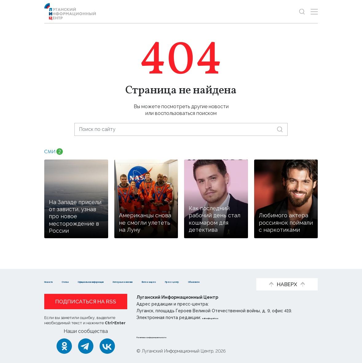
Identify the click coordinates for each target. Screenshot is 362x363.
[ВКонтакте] (107, 346)
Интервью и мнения (205, 272)
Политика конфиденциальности (173, 336)
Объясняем (147, 281)
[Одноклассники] (64, 346)
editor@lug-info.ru (223, 317)
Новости (55, 272)
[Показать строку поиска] (302, 11)
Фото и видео (62, 281)
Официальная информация (136, 272)
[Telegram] (85, 346)
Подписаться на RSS (85, 301)
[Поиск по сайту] (181, 129)
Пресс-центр (106, 281)
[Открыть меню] (314, 11)
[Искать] (279, 129)
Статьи (84, 272)
